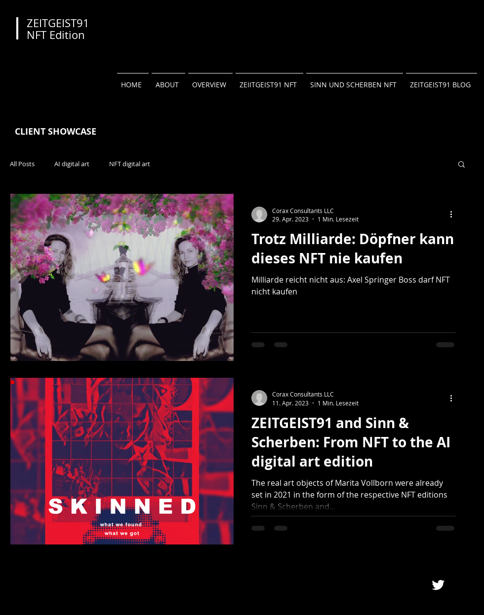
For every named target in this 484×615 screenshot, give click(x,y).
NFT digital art (129, 164)
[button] (461, 165)
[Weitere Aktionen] (454, 214)
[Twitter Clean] (438, 585)
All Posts (22, 164)
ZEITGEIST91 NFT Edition (58, 29)
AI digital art (71, 164)
